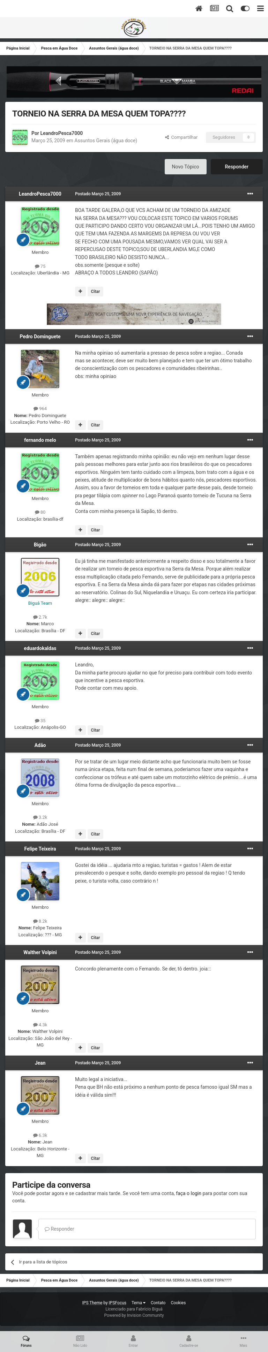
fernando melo (40, 440)
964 (40, 408)
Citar (95, 291)
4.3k (40, 1024)
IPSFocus (117, 1302)
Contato (158, 1302)
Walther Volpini (40, 952)
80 (40, 512)
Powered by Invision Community (134, 1315)
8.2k (40, 921)
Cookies (178, 1302)
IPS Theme (92, 1302)
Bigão (40, 544)
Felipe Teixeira (40, 849)
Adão (40, 745)
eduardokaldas (40, 648)
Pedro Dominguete (40, 336)
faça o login (188, 1193)
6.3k (40, 1135)
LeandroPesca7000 (61, 133)
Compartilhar (181, 137)
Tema (139, 1302)
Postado (98, 193)
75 (40, 266)
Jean (40, 1063)
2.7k (40, 617)
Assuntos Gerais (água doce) (105, 140)
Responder (236, 166)
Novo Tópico (185, 166)
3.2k (40, 817)
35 (40, 720)
